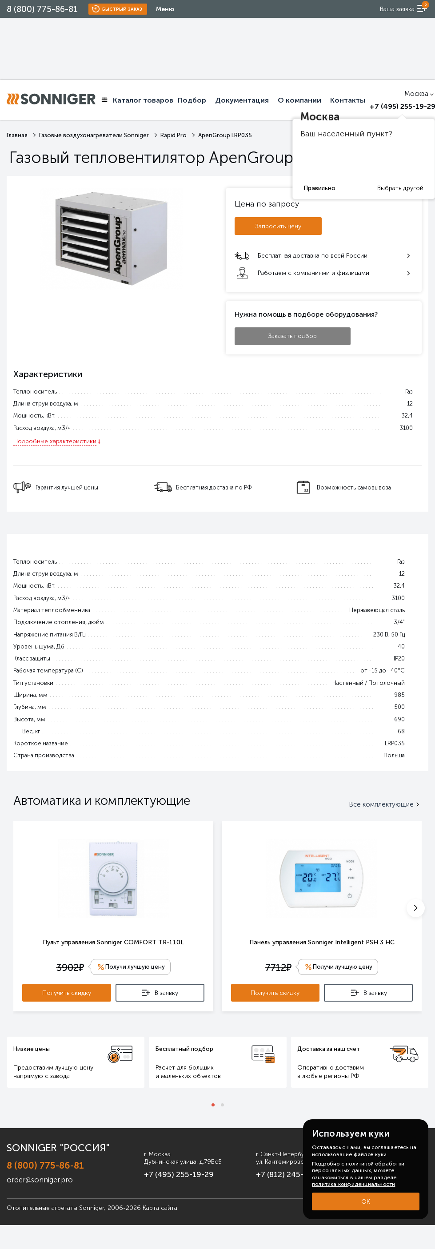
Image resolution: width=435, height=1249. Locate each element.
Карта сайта (160, 1205)
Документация (242, 100)
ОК (365, 1201)
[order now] (402, 8)
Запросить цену (278, 226)
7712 (277, 968)
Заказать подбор (292, 336)
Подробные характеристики (54, 441)
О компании (299, 100)
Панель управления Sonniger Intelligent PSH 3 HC (322, 942)
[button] (416, 908)
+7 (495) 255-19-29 (166, 1173)
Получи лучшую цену (135, 967)
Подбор (192, 100)
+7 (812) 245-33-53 (283, 1173)
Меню (165, 9)
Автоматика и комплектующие (101, 800)
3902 (69, 968)
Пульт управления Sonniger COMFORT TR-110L (113, 942)
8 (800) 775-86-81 (42, 9)
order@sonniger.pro (37, 1177)
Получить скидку (66, 993)
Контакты (347, 100)
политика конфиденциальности (353, 1184)
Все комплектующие (385, 804)
